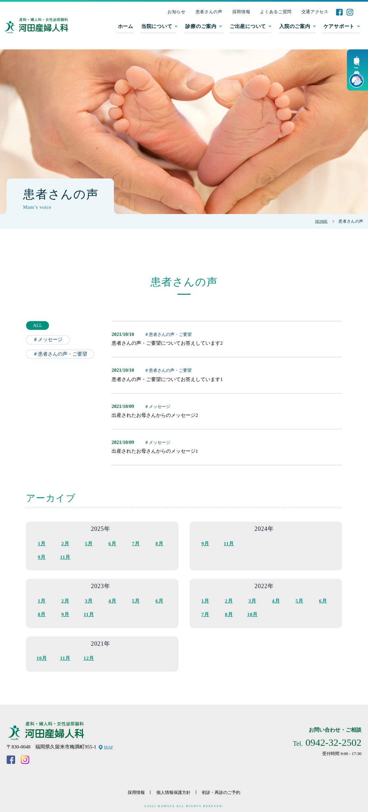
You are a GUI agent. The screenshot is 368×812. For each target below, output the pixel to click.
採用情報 (241, 11)
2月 (65, 543)
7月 (136, 543)
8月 (159, 543)
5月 (89, 543)
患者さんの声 (209, 11)
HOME (321, 221)
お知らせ (177, 11)
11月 (65, 556)
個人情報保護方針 (172, 790)
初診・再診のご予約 (225, 790)
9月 (42, 556)
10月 (252, 613)
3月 (89, 600)
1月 (42, 543)
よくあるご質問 (276, 11)
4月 (112, 600)
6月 (112, 543)
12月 (89, 656)
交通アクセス (315, 11)
